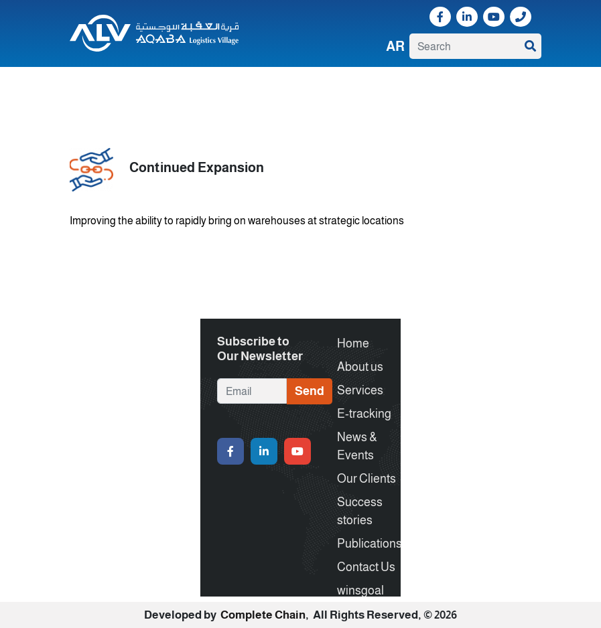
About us (118, 86)
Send (309, 391)
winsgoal (91, 98)
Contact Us (490, 86)
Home (81, 86)
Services (160, 86)
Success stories (377, 86)
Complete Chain (263, 615)
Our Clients (317, 86)
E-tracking (204, 86)
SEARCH (530, 46)
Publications (438, 86)
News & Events (261, 86)
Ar (395, 46)
